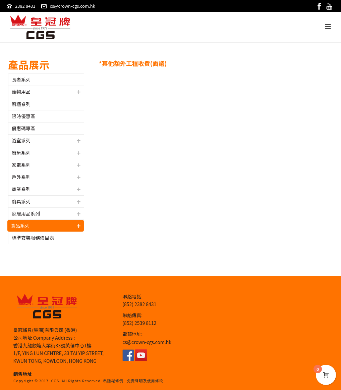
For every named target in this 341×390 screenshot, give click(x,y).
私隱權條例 (113, 380)
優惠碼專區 (23, 128)
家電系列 (21, 164)
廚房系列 (21, 152)
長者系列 (21, 79)
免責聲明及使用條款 (145, 380)
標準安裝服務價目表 (33, 237)
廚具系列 (21, 201)
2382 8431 (25, 6)
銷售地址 (22, 374)
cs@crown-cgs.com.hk (72, 6)
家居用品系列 (26, 213)
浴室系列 (21, 140)
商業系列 (21, 189)
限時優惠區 (23, 116)
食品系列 (20, 225)
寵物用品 (21, 91)
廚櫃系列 (21, 104)
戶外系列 (21, 177)
